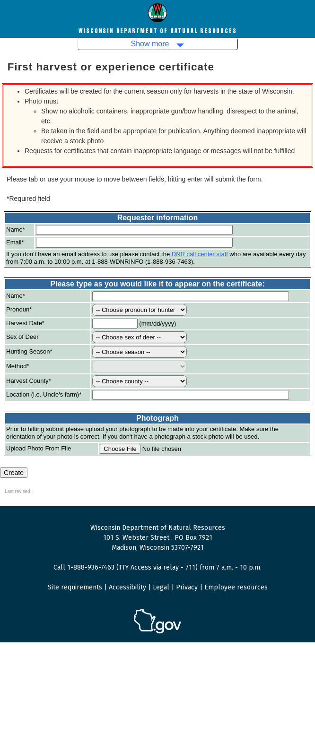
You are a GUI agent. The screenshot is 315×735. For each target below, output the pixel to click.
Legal (161, 587)
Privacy (187, 587)
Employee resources (236, 587)
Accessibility (127, 587)
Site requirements (75, 587)
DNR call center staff (200, 254)
